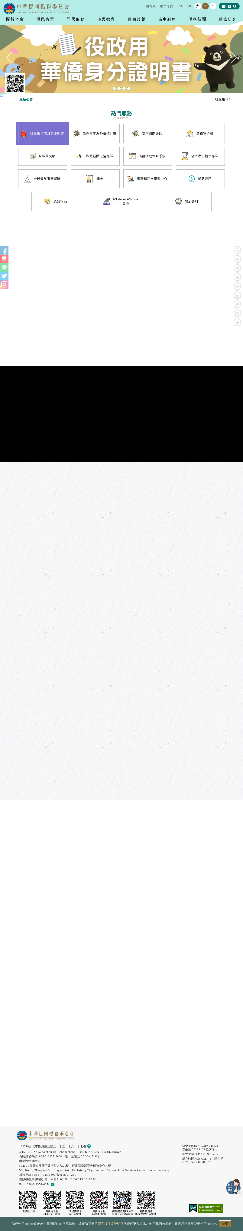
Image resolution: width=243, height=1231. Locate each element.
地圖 (91, 1146)
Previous (12, 57)
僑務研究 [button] (228, 19)
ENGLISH (183, 6)
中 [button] (205, 6)
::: (142, 6)
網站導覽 (166, 6)
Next (231, 57)
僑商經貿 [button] (137, 19)
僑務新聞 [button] (197, 19)
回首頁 (151, 6)
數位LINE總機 (233, 1186)
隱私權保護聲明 (109, 1223)
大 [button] (198, 6)
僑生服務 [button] (167, 19)
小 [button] (213, 6)
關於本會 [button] (15, 19)
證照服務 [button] (76, 19)
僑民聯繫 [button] (46, 19)
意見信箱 (58, 1184)
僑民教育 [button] (106, 19)
